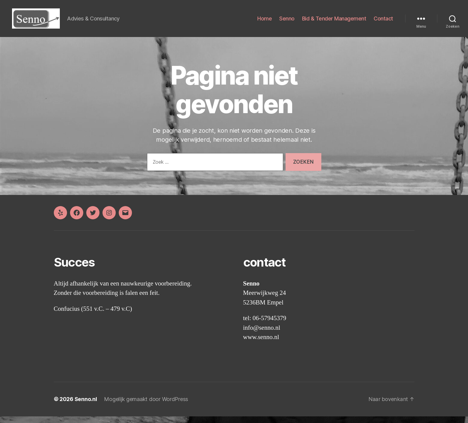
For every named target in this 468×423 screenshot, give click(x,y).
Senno (287, 22)
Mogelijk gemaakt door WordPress (146, 406)
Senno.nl (86, 406)
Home (264, 22)
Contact (383, 22)
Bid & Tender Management (334, 22)
